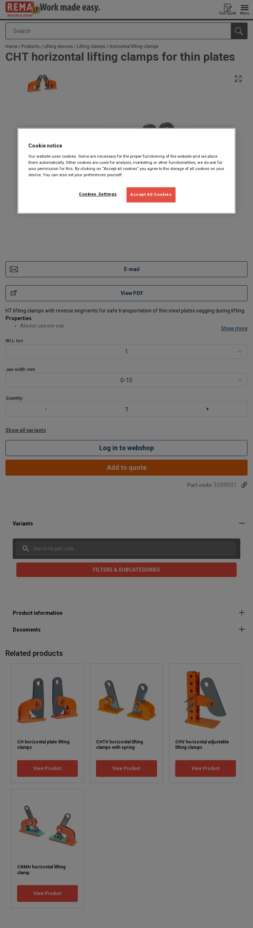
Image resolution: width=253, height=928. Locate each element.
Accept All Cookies (151, 194)
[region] (126, 171)
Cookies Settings (98, 194)
